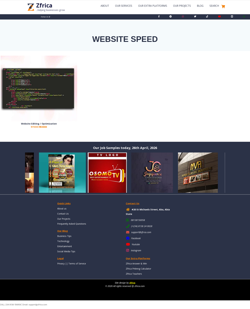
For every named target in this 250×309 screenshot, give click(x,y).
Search (214, 6)
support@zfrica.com (141, 232)
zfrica (132, 283)
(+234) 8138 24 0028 (141, 226)
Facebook (136, 238)
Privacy (61, 263)
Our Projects (182, 6)
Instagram (136, 250)
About (105, 6)
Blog (200, 6)
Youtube (136, 244)
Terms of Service (77, 263)
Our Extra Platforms (152, 6)
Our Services (123, 6)
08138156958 (138, 220)
